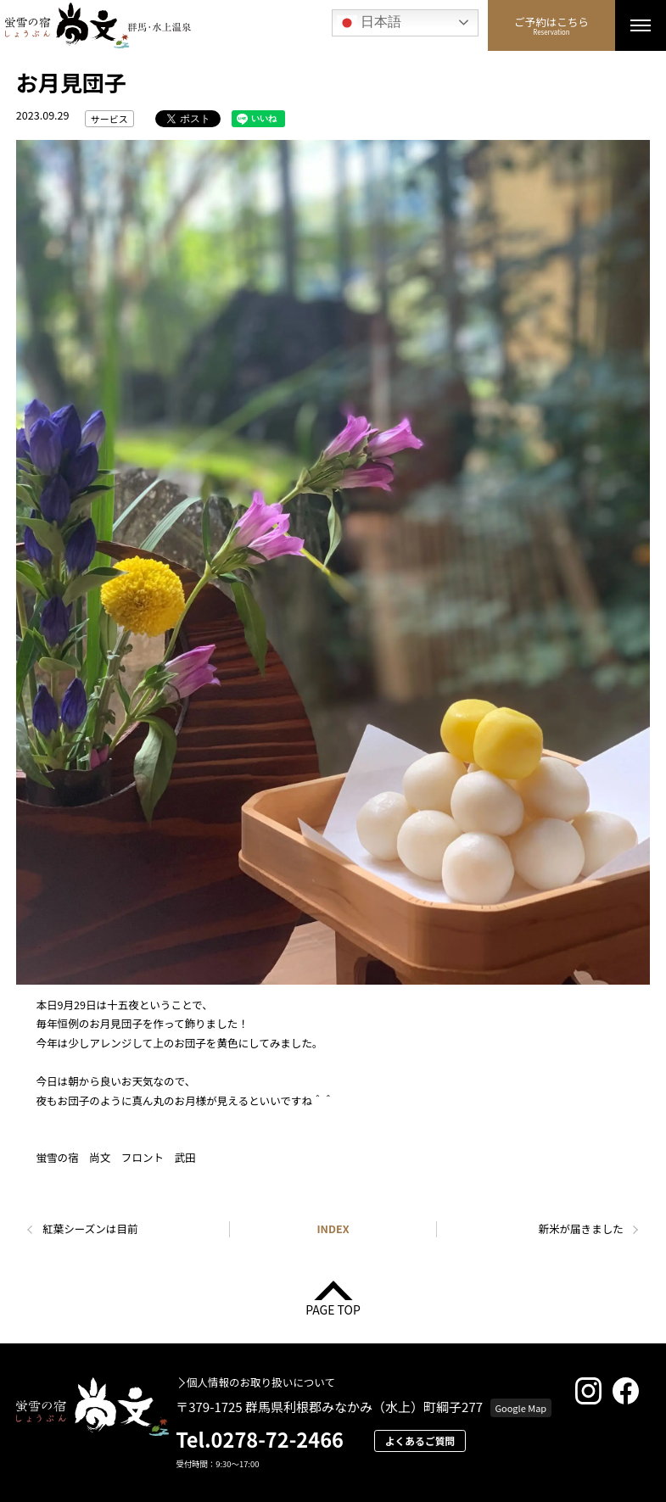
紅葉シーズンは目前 (89, 1229)
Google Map (520, 1408)
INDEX (332, 1229)
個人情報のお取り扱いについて (261, 1382)
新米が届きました (580, 1229)
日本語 (369, 23)
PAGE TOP (333, 1308)
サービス (109, 119)
